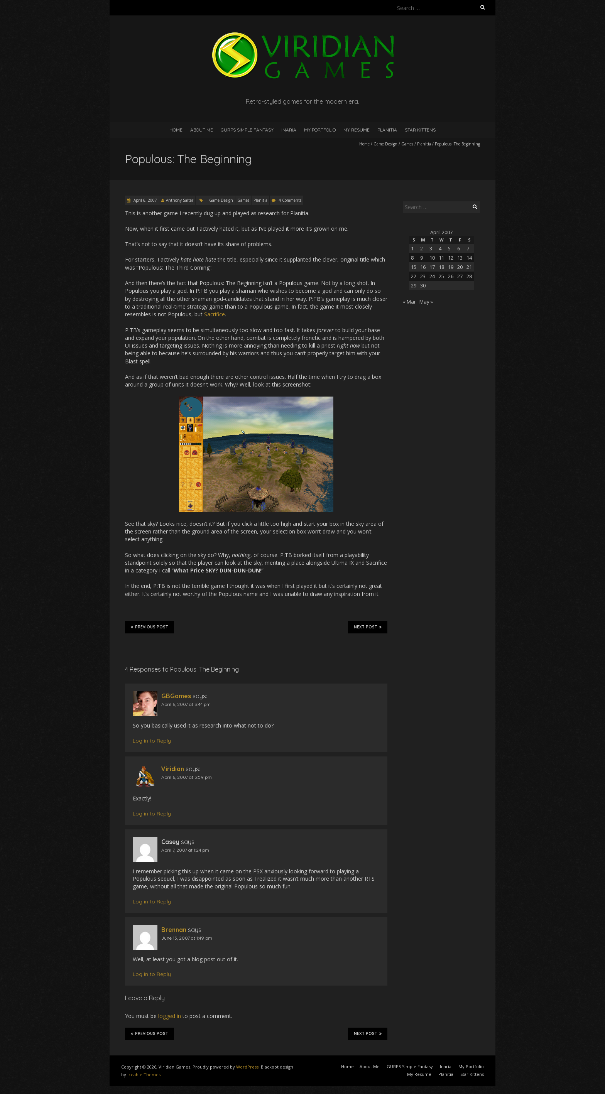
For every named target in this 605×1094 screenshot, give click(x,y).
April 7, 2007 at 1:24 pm (185, 850)
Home (176, 130)
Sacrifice (214, 314)
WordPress (247, 1067)
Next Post (368, 627)
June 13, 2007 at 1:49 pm (186, 938)
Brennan (173, 930)
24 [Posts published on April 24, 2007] (432, 276)
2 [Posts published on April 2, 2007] (421, 248)
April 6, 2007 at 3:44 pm (186, 704)
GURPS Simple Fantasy (247, 130)
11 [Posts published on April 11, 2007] (441, 257)
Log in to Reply (152, 740)
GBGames (176, 696)
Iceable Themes (144, 1074)
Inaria (288, 130)
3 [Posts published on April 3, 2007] (430, 248)
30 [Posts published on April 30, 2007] (423, 285)
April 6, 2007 (144, 200)
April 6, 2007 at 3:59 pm (186, 777)
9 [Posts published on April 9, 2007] (421, 257)
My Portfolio (320, 130)
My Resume (356, 130)
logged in (169, 1016)
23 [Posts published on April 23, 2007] (423, 276)
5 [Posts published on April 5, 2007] (449, 248)
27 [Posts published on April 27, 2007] (460, 276)
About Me (201, 130)
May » (426, 301)
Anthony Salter (179, 200)
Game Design (385, 144)
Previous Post (149, 627)
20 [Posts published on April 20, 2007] (460, 266)
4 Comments (290, 200)
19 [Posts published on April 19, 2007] (450, 266)
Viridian (172, 769)
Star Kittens (420, 130)
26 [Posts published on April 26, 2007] (450, 276)
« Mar (409, 301)
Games (407, 144)
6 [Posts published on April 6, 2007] (458, 248)
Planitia (387, 130)
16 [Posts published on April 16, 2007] (423, 266)
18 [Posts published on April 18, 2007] (441, 266)
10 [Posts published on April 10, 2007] (432, 257)
